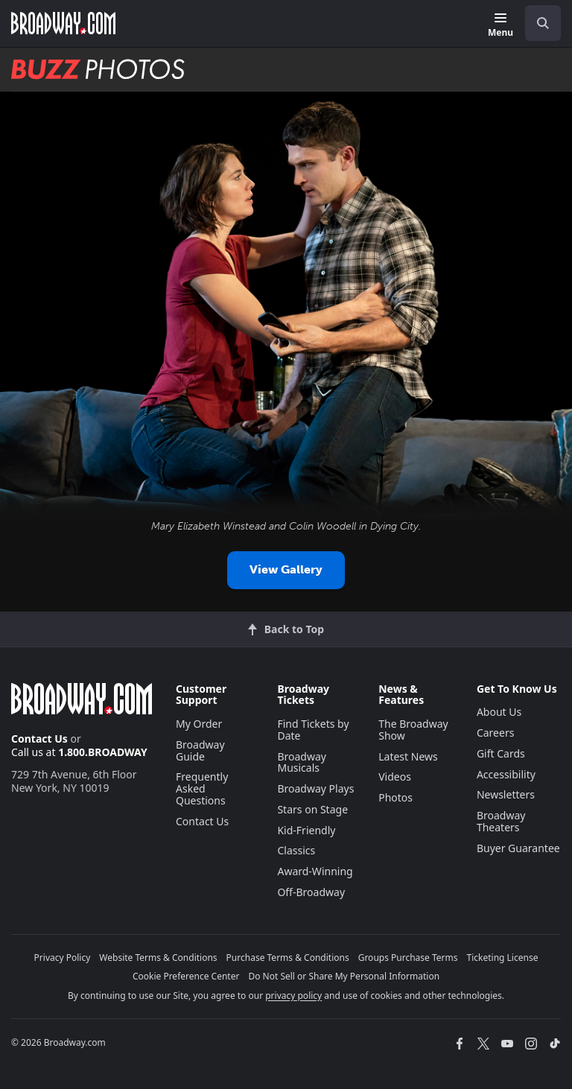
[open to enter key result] (543, 23)
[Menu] (500, 25)
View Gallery (286, 569)
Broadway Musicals (301, 762)
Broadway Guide (200, 750)
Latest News (408, 756)
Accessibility (506, 774)
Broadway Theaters (501, 821)
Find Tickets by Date (313, 730)
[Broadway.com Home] (63, 23)
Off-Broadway (311, 892)
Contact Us (39, 738)
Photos (395, 797)
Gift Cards (501, 753)
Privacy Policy (62, 957)
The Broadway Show (413, 730)
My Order (199, 724)
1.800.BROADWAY (102, 752)
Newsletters (506, 794)
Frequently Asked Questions (202, 788)
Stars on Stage (312, 809)
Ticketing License (502, 957)
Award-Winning (314, 871)
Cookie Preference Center (186, 976)
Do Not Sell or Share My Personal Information (343, 976)
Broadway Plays (315, 788)
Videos (394, 776)
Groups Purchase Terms (408, 957)
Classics (296, 850)
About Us (499, 712)
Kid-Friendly (306, 830)
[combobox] (537, 23)
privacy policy (293, 995)
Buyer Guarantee (518, 848)
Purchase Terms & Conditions (287, 957)
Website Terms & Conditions (158, 957)
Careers (495, 733)
